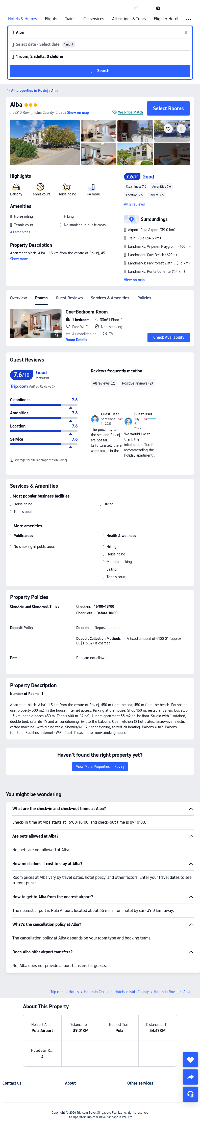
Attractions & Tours (129, 19)
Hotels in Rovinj (166, 992)
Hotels (74, 992)
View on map (134, 280)
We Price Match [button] (130, 112)
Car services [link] (93, 19)
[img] (45, 142)
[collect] (190, 1059)
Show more (19, 259)
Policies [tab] (144, 298)
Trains (70, 19)
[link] (136, 8)
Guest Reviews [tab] (69, 298)
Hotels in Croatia (96, 992)
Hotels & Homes (22, 19)
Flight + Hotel (166, 19)
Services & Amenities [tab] (110, 298)
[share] (190, 1077)
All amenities (20, 232)
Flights (51, 19)
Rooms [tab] (41, 298)
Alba (16, 104)
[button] (147, 8)
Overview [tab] (18, 298)
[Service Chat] (190, 1094)
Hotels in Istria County (131, 992)
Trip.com (57, 992)
